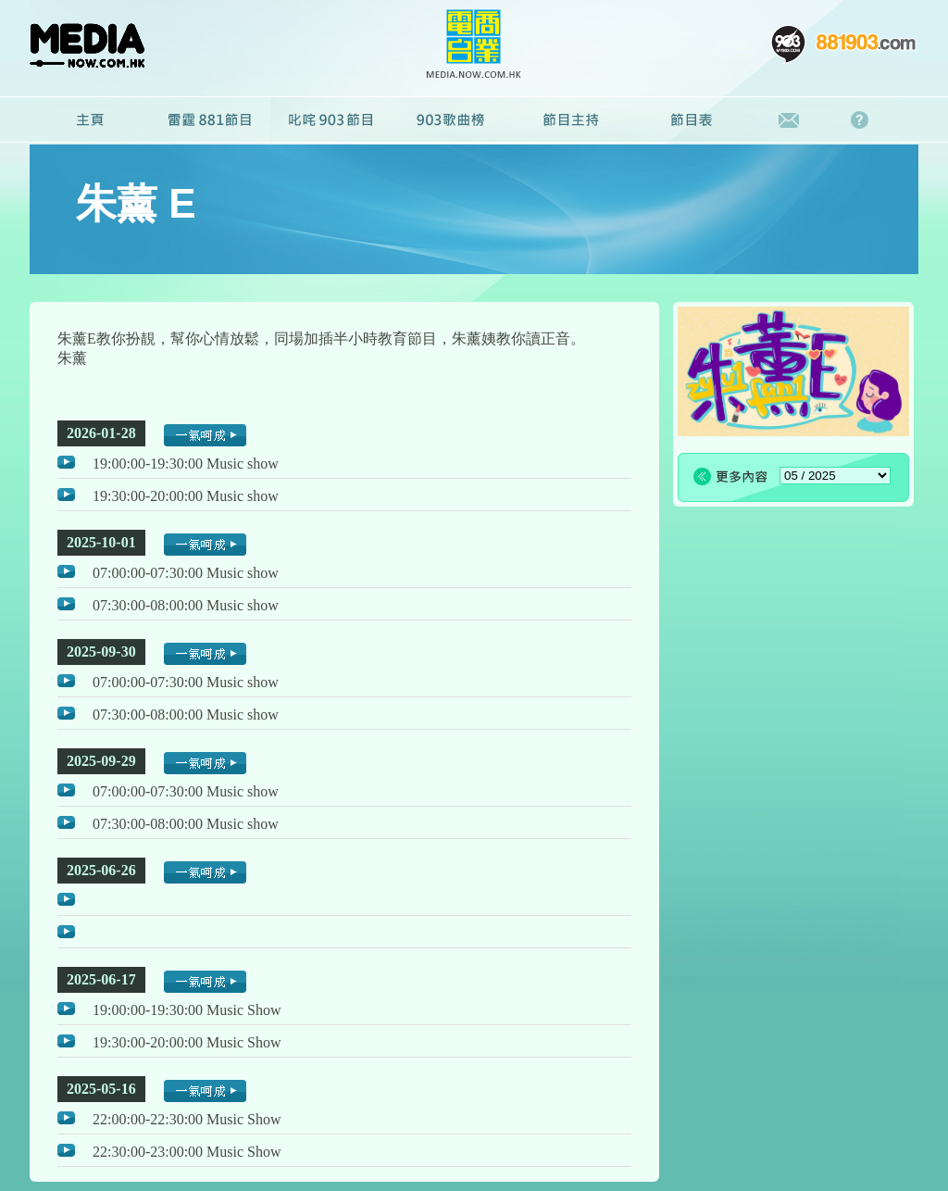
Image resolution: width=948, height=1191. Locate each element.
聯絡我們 (789, 120)
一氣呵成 (205, 435)
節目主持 (571, 120)
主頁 (90, 120)
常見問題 (864, 120)
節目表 (691, 120)
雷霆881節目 (210, 120)
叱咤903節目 (330, 120)
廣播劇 (451, 120)
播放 (66, 462)
